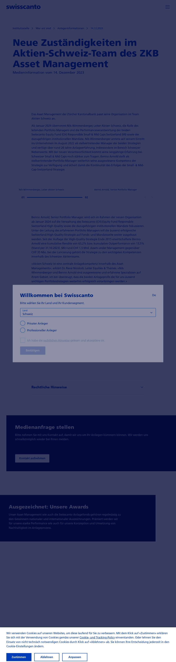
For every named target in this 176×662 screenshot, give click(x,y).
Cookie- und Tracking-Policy (97, 640)
